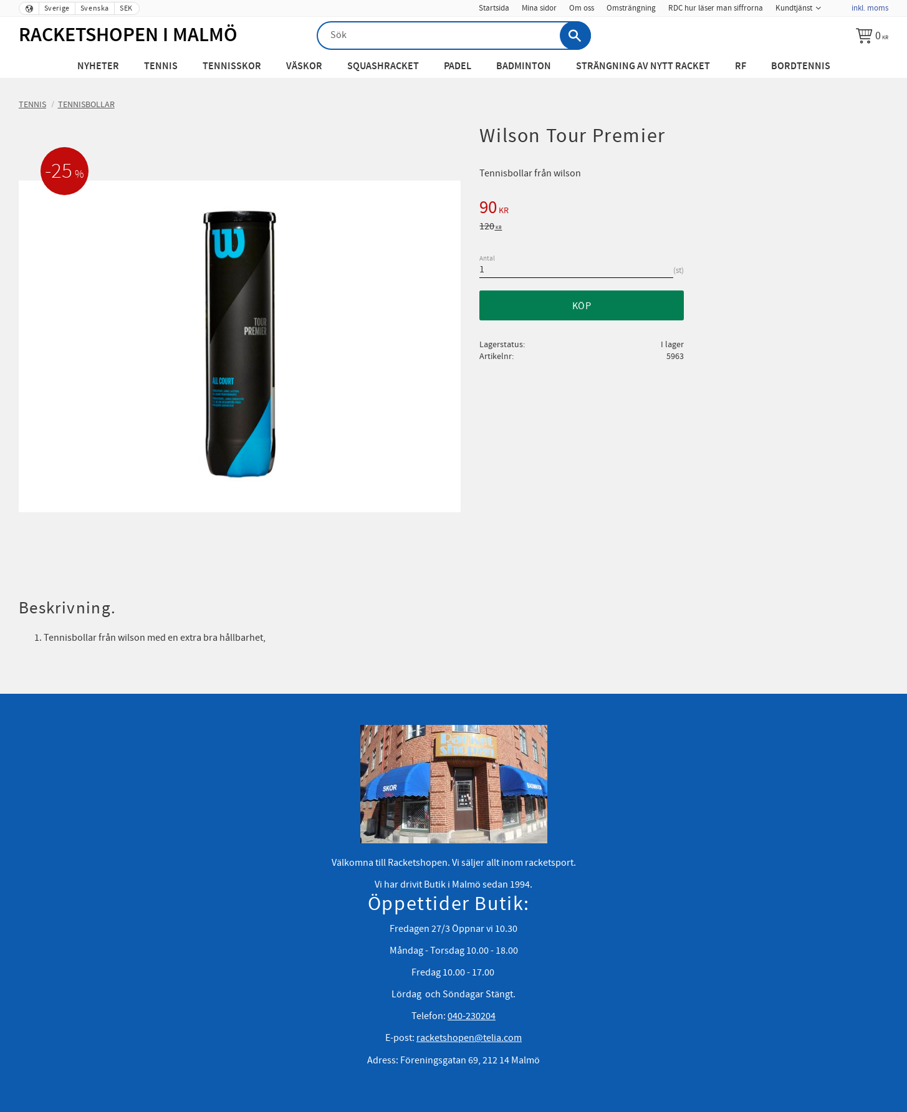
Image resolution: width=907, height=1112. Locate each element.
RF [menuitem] (740, 66)
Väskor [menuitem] (304, 66)
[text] (683, 209)
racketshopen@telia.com (469, 1038)
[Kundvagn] (872, 35)
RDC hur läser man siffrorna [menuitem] (715, 8)
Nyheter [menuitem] (98, 66)
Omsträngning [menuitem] (631, 8)
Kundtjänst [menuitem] (793, 8)
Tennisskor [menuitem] (232, 66)
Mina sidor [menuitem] (539, 8)
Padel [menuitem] (457, 66)
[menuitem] (836, 4)
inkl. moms (870, 8)
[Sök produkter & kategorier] (454, 35)
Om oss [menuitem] (581, 8)
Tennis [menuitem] (161, 66)
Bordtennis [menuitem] (800, 66)
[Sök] (575, 35)
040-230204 (472, 1016)
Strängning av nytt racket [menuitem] (643, 66)
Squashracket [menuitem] (383, 66)
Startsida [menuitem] (494, 8)
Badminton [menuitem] (523, 66)
